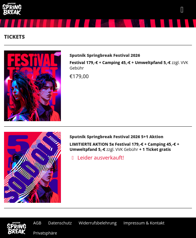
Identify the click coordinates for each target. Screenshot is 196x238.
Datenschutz (60, 223)
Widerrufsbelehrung (98, 223)
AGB (37, 223)
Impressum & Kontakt (144, 223)
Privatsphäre (45, 233)
